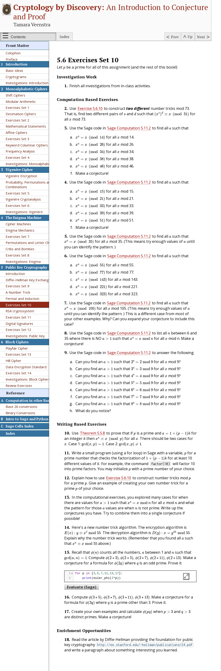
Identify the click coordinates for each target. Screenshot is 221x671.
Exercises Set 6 (17, 205)
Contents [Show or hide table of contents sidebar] (18, 37)
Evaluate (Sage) (88, 575)
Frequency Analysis (20, 151)
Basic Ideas (14, 70)
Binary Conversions (20, 412)
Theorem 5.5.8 (99, 426)
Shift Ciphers (15, 95)
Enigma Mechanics (20, 230)
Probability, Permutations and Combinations (29, 184)
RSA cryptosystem (20, 311)
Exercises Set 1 (17, 107)
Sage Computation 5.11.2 (136, 128)
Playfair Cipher (17, 348)
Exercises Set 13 (18, 354)
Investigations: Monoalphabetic (30, 163)
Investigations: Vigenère (24, 211)
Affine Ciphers (16, 132)
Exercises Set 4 (17, 157)
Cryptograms (16, 76)
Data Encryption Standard (26, 367)
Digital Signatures (19, 323)
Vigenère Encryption (21, 176)
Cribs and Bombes (20, 249)
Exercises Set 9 (17, 286)
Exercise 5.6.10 (97, 108)
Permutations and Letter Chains (30, 242)
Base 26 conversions (21, 406)
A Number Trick (18, 292)
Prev (175, 36)
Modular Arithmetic (21, 101)
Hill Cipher (13, 360)
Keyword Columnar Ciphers (27, 145)
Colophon (13, 53)
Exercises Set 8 (17, 255)
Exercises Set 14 (18, 373)
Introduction (15, 273)
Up (190, 36)
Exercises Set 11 (18, 317)
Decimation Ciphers (21, 113)
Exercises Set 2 (17, 120)
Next (201, 36)
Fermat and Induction (22, 298)
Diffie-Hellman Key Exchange (28, 280)
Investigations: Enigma (23, 261)
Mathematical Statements (26, 126)
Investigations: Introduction (27, 82)
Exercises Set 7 (17, 236)
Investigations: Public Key (25, 336)
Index (64, 36)
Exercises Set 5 (17, 193)
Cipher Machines (18, 224)
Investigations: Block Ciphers (28, 379)
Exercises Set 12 (18, 329)
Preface (12, 59)
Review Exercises (19, 385)
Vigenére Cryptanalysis (23, 199)
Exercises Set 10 (18, 304)
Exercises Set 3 (17, 138)
